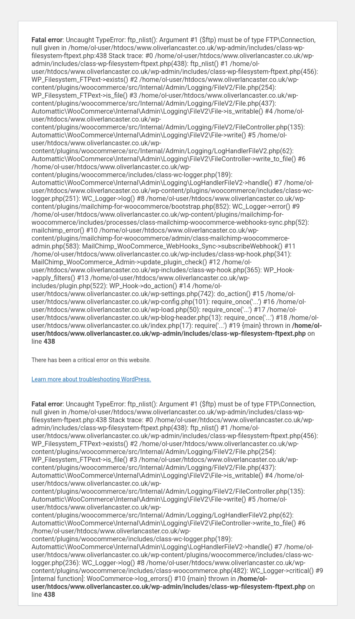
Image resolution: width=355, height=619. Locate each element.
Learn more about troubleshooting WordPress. (91, 379)
